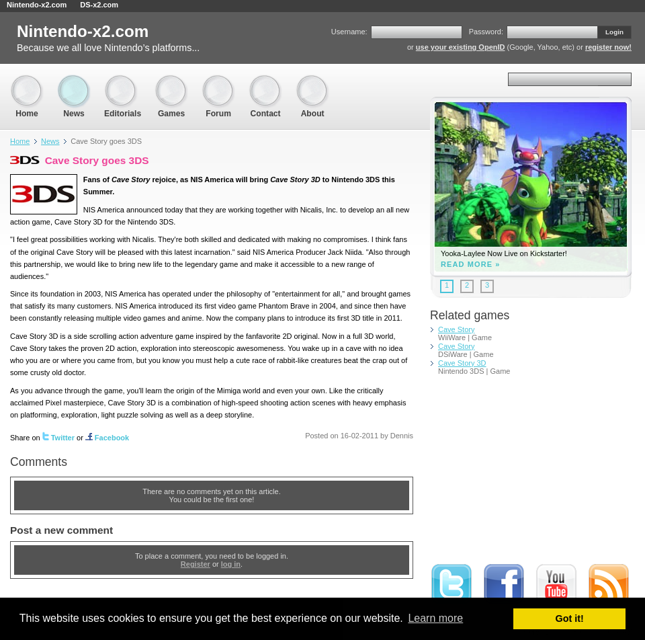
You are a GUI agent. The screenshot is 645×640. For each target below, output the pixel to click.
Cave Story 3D (462, 363)
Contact (265, 81)
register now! (608, 47)
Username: (349, 32)
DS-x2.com (99, 5)
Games (171, 81)
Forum (218, 81)
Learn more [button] (435, 618)
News (74, 81)
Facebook (107, 438)
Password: (486, 32)
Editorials (122, 81)
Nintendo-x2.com (37, 5)
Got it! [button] (570, 618)
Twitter (58, 438)
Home (27, 81)
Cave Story (456, 329)
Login (614, 32)
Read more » (471, 264)
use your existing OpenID (460, 47)
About (312, 81)
